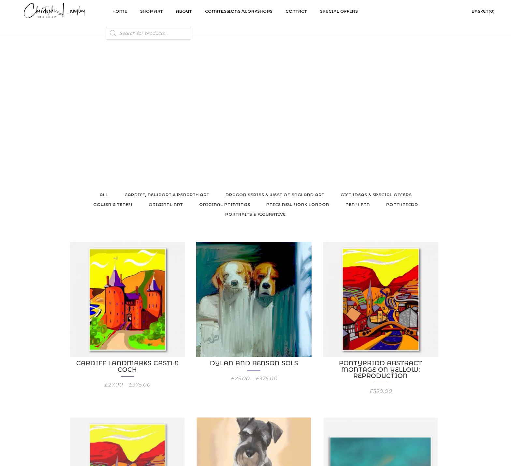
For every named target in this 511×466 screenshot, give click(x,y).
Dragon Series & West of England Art (275, 64)
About (184, 11)
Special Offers (339, 11)
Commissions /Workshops (238, 11)
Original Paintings (224, 73)
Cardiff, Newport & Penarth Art (166, 64)
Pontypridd (402, 73)
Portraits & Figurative (255, 83)
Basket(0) (483, 11)
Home (119, 11)
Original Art (166, 73)
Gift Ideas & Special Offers (376, 64)
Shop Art (151, 11)
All (104, 64)
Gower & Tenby (112, 73)
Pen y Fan (357, 73)
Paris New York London (297, 73)
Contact (296, 11)
